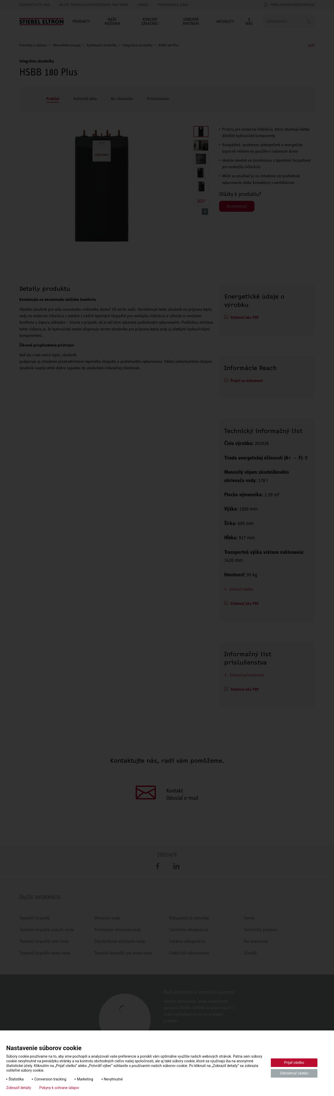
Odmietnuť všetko (294, 1073)
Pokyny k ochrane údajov (59, 1088)
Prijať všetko (294, 1062)
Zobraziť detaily (18, 1088)
